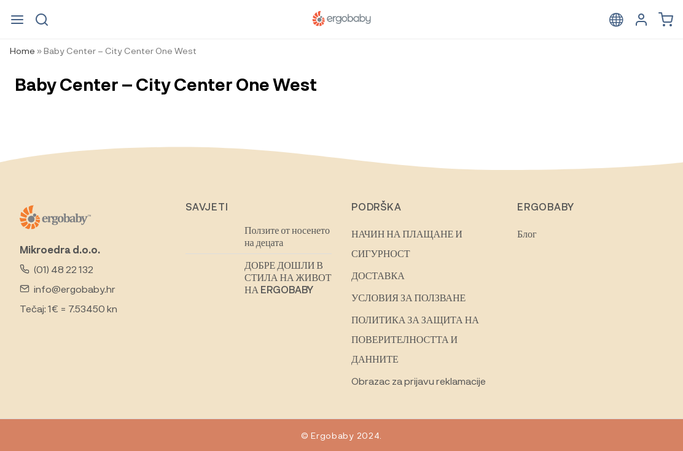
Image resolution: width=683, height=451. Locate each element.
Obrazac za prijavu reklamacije (418, 380)
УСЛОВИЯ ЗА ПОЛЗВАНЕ (408, 297)
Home (22, 50)
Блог (527, 233)
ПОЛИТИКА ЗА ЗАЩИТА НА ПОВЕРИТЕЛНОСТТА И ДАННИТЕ (415, 339)
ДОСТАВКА (378, 275)
